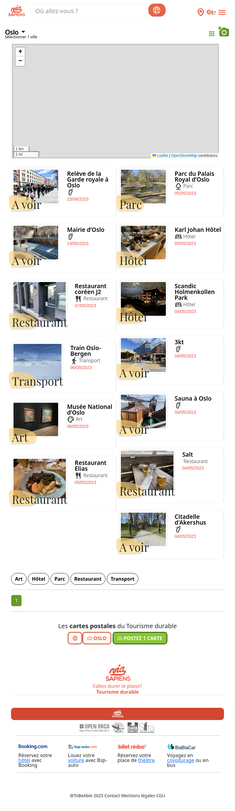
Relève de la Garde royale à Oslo (87, 179)
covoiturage (180, 760)
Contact (112, 795)
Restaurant (88, 578)
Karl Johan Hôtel (198, 229)
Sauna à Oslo (193, 398)
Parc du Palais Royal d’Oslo (194, 176)
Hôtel (38, 578)
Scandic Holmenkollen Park (195, 292)
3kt (179, 342)
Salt (187, 454)
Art (19, 578)
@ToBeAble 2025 (86, 795)
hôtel (24, 760)
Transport (123, 578)
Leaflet (160, 155)
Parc (59, 578)
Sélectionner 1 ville (21, 37)
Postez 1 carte (140, 638)
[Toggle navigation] (220, 11)
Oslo (96, 638)
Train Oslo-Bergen (85, 351)
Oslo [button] (12, 31)
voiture (76, 760)
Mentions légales (138, 795)
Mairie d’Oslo (85, 229)
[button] (20, 52)
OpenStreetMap (184, 155)
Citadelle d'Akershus (190, 519)
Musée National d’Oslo (89, 409)
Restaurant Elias (90, 465)
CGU (160, 795)
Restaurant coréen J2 (90, 289)
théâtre (146, 760)
